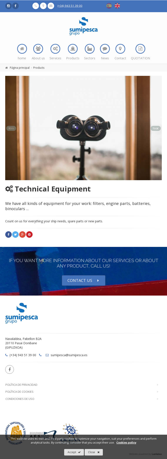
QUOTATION (140, 52)
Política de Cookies (19, 392)
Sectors (89, 52)
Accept (74, 452)
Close (94, 452)
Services (55, 52)
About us (38, 52)
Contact (120, 52)
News (105, 52)
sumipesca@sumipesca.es (66, 355)
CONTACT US (83, 280)
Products (72, 52)
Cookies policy (126, 442)
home (22, 52)
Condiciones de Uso (19, 399)
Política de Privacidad (21, 385)
